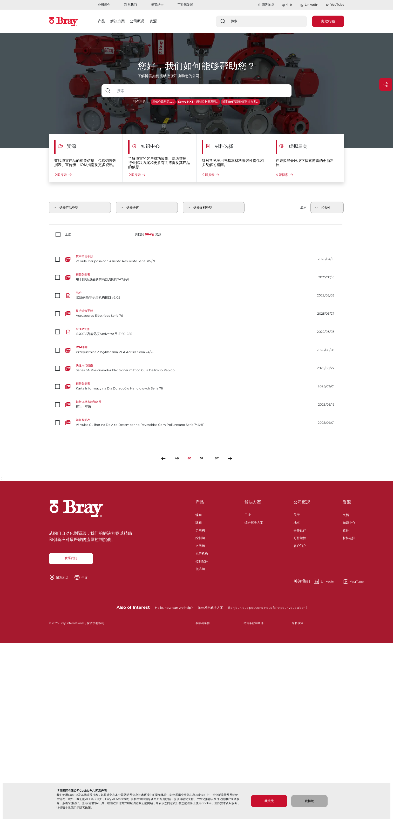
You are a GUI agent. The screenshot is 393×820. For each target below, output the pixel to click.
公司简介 (104, 4)
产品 (199, 502)
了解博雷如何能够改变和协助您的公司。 (170, 76)
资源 (347, 502)
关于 (297, 514)
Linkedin (314, 581)
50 (189, 458)
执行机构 (201, 553)
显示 (303, 207)
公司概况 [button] (137, 21)
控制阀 (200, 537)
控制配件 (201, 560)
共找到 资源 (148, 234)
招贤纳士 (157, 4)
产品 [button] (101, 21)
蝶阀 (198, 514)
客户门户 (300, 545)
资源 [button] (153, 21)
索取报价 (328, 21)
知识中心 (349, 522)
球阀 (198, 522)
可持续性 (300, 537)
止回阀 (200, 545)
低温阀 (200, 568)
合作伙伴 (300, 529)
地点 (297, 522)
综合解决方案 (254, 522)
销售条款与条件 (253, 623)
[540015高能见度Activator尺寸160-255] (196, 332)
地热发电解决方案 (210, 608)
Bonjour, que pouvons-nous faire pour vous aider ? (267, 608)
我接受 (269, 801)
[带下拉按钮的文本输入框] (203, 90)
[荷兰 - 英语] (196, 404)
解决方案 (253, 502)
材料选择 (349, 537)
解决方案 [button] (117, 21)
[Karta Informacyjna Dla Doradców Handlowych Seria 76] (196, 386)
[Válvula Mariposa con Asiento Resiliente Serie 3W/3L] (196, 259)
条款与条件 (202, 623)
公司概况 (302, 502)
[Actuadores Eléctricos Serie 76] (196, 314)
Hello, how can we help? (174, 608)
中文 (289, 4)
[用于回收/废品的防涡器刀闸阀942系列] (196, 277)
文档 (346, 514)
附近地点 (265, 4)
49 (177, 458)
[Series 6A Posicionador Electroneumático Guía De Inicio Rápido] (196, 368)
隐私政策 (85, 807)
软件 (346, 529)
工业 (248, 514)
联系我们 (130, 4)
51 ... (203, 458)
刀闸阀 (200, 529)
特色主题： (141, 101)
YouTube (335, 5)
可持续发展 (185, 4)
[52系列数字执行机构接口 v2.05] (196, 295)
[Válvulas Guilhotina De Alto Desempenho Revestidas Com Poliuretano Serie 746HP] (196, 423)
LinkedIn (309, 5)
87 (217, 458)
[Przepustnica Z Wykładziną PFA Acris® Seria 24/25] (196, 350)
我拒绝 (309, 801)
